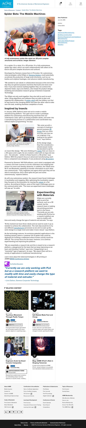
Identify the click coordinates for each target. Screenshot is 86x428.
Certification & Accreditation (31, 386)
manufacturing (19, 228)
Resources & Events (29, 396)
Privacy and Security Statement (38, 422)
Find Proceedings (47, 393)
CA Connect (28, 393)
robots (41, 182)
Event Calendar (47, 402)
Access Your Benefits (67, 405)
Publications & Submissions (50, 386)
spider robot (30, 100)
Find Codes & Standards (10, 402)
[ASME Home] (6, 4)
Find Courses (27, 402)
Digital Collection (48, 396)
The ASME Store (67, 407)
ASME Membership (67, 395)
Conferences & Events (49, 400)
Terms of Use (24, 422)
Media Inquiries (8, 389)
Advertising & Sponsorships (11, 396)
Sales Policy (17, 425)
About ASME (7, 386)
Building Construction (65, 35)
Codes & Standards (9, 400)
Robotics (60, 45)
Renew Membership (67, 402)
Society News (65, 391)
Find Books (46, 389)
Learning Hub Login (30, 407)
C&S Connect (8, 407)
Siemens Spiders (35, 75)
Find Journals (46, 391)
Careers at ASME (8, 393)
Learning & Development (30, 400)
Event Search (46, 405)
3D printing (50, 159)
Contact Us (7, 391)
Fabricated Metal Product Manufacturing (66, 41)
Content (18, 10)
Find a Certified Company (30, 391)
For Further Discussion (16, 264)
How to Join (65, 400)
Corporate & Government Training (32, 405)
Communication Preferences (57, 422)
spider (39, 151)
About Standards (8, 405)
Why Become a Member (68, 398)
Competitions (46, 407)
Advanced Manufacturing (66, 33)
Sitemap (26, 425)
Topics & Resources (9, 10)
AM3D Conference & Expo (19, 259)
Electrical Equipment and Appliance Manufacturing (69, 38)
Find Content (65, 389)
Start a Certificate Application (31, 389)
